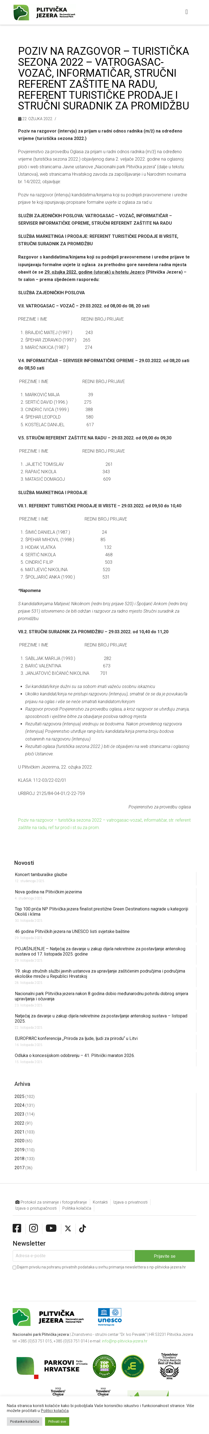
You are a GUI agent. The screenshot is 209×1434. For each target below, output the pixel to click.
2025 (19, 1096)
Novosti (24, 863)
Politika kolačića (76, 1208)
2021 (19, 1132)
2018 (19, 1158)
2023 (19, 1114)
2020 (19, 1140)
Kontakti (100, 1202)
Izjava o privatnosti (130, 1202)
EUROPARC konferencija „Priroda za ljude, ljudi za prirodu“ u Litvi (76, 1038)
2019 (19, 1149)
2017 (19, 1167)
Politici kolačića (55, 1410)
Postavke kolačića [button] (24, 1421)
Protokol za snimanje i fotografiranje (51, 1202)
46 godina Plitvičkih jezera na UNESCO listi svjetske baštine (72, 931)
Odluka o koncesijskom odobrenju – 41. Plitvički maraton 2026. (75, 1055)
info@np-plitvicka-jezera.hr (124, 1341)
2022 (19, 1123)
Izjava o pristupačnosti (36, 1208)
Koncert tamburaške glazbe (41, 874)
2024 (19, 1105)
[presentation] (54, 1281)
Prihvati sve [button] (57, 1421)
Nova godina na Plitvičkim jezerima (48, 891)
